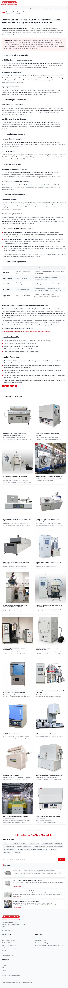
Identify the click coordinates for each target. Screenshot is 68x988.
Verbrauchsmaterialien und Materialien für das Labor (49, 945)
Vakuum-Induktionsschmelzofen (25, 846)
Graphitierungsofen (34, 843)
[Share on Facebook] (3, 386)
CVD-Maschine (16, 8)
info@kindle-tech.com (11, 922)
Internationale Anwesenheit (9, 945)
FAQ (3, 968)
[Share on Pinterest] (11, 386)
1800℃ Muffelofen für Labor (11, 734)
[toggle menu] (66, 3)
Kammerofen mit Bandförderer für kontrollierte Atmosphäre (16, 563)
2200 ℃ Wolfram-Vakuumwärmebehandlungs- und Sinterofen (50, 691)
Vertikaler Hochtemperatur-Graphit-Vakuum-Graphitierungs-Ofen (15, 817)
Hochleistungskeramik (8, 849)
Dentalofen (53, 849)
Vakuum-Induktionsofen (23, 849)
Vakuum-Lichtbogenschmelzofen (39, 849)
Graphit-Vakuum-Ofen (47, 843)
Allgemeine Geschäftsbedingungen (11, 975)
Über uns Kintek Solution (8, 940)
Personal (4, 950)
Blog (3, 953)
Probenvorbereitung (40, 940)
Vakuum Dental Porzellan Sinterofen (46, 734)
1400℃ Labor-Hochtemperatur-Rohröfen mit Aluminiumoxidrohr (48, 817)
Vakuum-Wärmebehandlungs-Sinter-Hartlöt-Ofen (19, 349)
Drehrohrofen (6, 852)
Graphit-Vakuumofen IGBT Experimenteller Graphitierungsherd (47, 520)
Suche (62, 859)
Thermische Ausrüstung (41, 943)
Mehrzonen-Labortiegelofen (11, 775)
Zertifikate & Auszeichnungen (9, 948)
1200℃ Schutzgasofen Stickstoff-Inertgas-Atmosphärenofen (47, 648)
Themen (4, 970)
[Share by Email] (13, 386)
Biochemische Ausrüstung (42, 948)
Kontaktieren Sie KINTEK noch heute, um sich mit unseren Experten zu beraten (26, 331)
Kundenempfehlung (7, 943)
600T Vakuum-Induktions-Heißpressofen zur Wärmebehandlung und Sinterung (15, 605)
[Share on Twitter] (8, 386)
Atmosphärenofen (40, 846)
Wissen (8, 8)
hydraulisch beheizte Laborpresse (55, 846)
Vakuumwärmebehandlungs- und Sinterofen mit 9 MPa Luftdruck (49, 605)
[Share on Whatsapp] (16, 386)
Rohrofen (23, 843)
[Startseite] (2, 8)
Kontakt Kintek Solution (8, 955)
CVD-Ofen (5, 843)
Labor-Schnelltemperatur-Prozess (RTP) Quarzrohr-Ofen (21, 352)
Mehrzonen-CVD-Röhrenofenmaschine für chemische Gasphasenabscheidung (27, 341)
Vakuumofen (58, 843)
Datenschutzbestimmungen (9, 973)
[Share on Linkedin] (5, 386)
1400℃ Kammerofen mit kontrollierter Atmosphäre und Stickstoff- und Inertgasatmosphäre (17, 691)
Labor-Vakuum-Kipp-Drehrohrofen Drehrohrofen (49, 775)
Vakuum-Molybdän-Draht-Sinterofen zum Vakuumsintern (14, 648)
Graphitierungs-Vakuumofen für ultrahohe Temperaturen (21, 346)
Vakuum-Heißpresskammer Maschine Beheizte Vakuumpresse (49, 563)
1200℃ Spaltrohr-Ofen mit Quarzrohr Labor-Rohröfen (20, 343)
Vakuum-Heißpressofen (8, 846)
